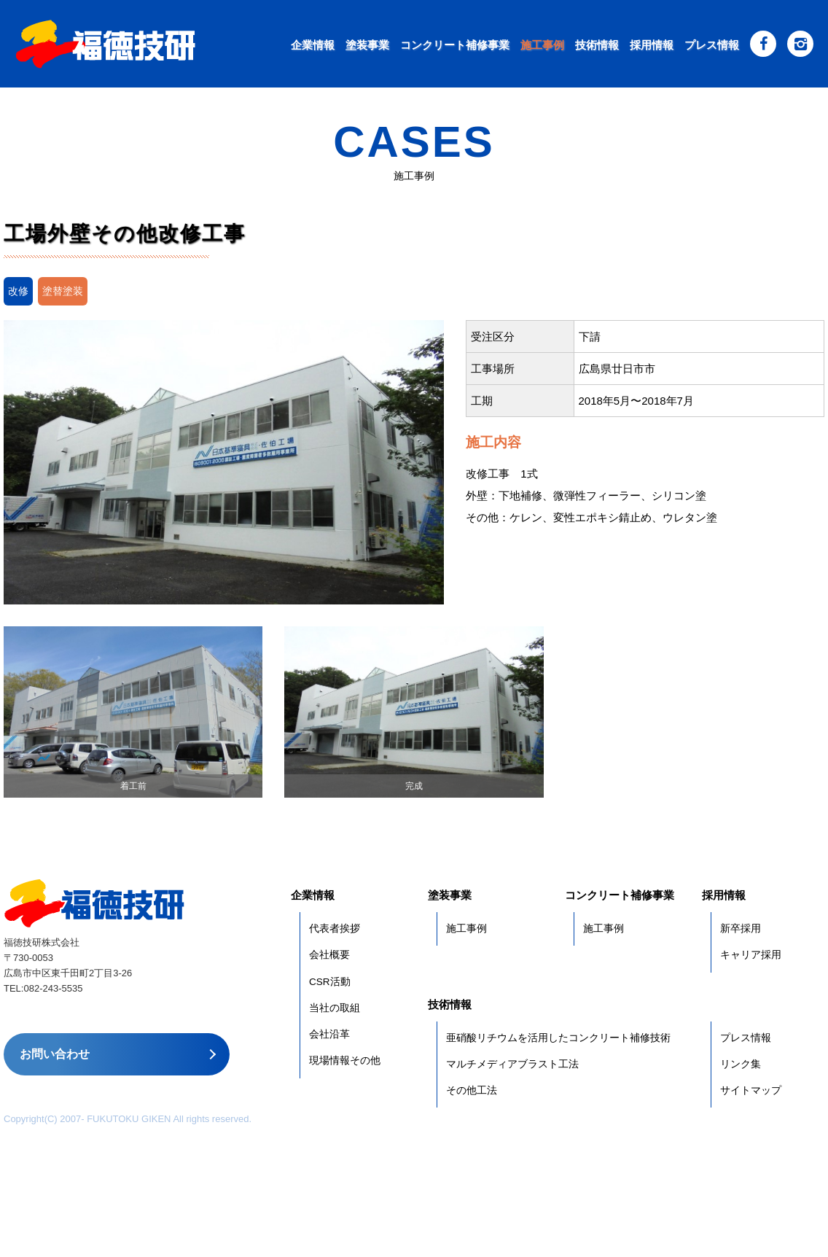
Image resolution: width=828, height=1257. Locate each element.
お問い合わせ (55, 1054)
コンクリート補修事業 (454, 45)
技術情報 (597, 45)
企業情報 (313, 45)
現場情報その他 (344, 1060)
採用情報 (651, 45)
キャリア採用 (750, 954)
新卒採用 (740, 928)
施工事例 (542, 45)
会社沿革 (329, 1034)
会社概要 (329, 954)
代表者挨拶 (334, 928)
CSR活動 (330, 981)
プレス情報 (711, 45)
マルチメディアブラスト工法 (512, 1064)
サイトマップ (750, 1090)
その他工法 (471, 1090)
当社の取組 (334, 1008)
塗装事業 (367, 45)
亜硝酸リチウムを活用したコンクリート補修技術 (558, 1037)
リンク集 (740, 1064)
